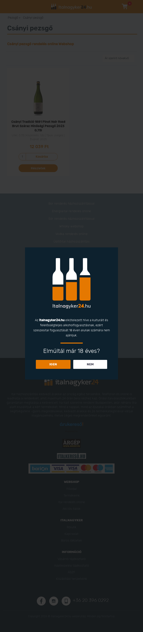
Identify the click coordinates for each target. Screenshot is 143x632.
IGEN (53, 364)
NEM (90, 364)
